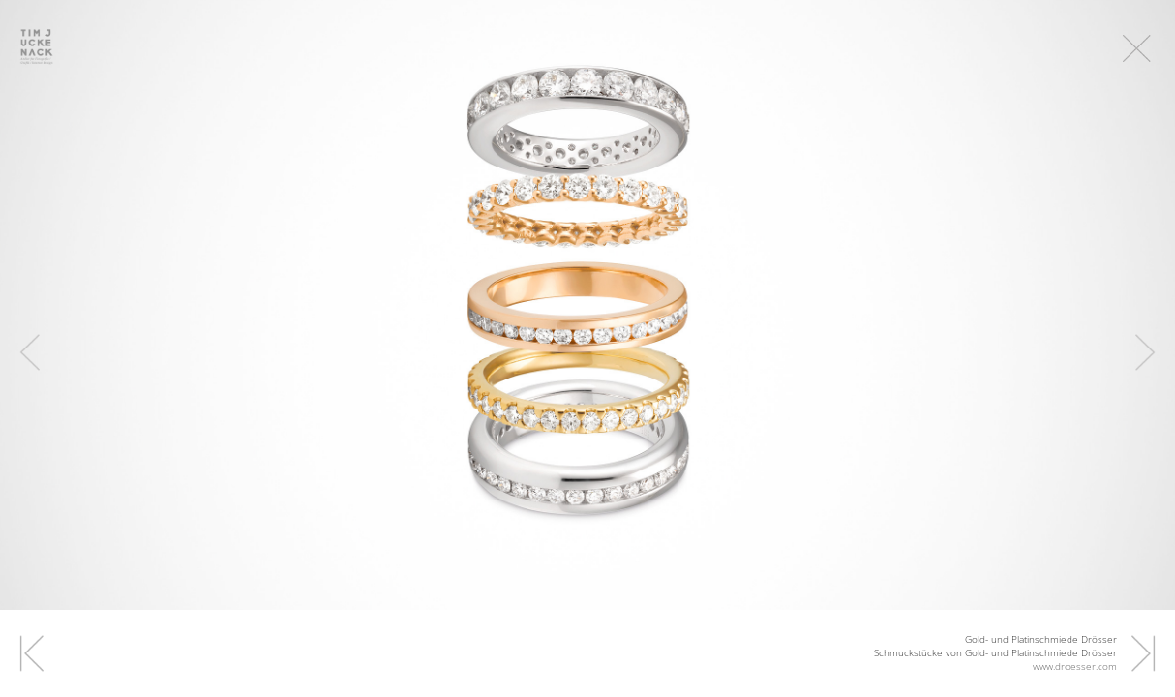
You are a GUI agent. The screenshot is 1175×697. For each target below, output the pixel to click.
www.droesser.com (1075, 666)
